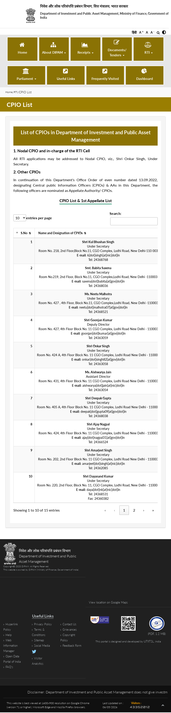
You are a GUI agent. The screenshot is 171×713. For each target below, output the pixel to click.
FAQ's (10, 667)
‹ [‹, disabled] (114, 511)
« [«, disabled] (105, 511)
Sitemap (39, 641)
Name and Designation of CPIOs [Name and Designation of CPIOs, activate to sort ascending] (62, 233)
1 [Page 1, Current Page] (124, 511)
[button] (164, 32)
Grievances (70, 630)
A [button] (141, 32)
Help (9, 635)
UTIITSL (149, 642)
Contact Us (70, 625)
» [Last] (153, 511)
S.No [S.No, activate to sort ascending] (26, 233)
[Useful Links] (66, 74)
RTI (18, 92)
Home (10, 92)
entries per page (39, 218)
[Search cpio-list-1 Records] (134, 222)
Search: (115, 214)
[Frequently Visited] (105, 74)
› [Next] (143, 511)
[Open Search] (158, 33)
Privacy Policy (43, 625)
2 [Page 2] (134, 511)
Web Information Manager (11, 646)
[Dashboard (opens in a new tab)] (144, 74)
